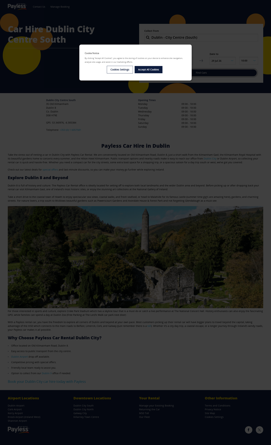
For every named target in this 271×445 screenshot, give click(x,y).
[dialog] (135, 63)
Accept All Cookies (148, 69)
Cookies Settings (119, 69)
